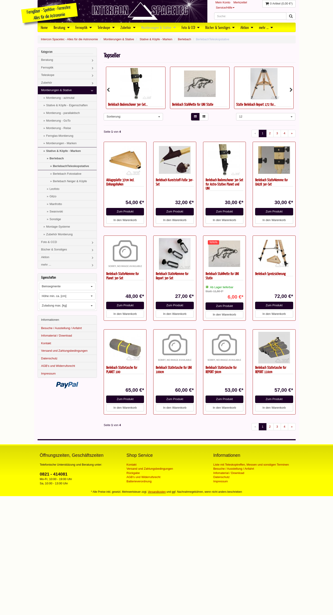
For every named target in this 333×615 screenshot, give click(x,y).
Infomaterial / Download (56, 335)
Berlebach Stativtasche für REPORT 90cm (221, 369)
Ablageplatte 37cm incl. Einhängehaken (120, 181)
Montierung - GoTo (58, 120)
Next (291, 90)
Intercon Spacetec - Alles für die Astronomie (69, 39)
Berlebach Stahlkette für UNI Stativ (192, 104)
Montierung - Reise (58, 128)
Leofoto (54, 189)
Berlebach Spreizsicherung (270, 273)
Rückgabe (133, 473)
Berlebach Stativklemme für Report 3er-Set (172, 275)
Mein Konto (223, 2)
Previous (108, 90)
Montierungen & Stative (158, 27)
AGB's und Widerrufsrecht (58, 366)
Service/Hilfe (225, 7)
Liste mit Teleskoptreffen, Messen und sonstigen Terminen (251, 464)
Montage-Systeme (58, 226)
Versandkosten (157, 491)
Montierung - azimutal (60, 97)
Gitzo (53, 196)
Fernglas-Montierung (59, 135)
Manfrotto (56, 204)
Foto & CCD (190, 27)
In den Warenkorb (125, 220)
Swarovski (56, 211)
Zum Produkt (125, 211)
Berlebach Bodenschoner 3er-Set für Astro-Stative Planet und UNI (224, 184)
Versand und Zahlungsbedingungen (64, 350)
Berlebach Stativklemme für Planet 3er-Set (122, 275)
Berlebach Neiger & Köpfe (70, 181)
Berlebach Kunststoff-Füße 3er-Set (174, 181)
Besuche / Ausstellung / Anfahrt (61, 328)
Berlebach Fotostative (67, 173)
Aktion (246, 27)
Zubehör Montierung (59, 234)
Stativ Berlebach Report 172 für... (256, 104)
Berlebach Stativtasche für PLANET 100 (121, 369)
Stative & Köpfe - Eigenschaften (67, 105)
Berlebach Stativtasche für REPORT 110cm (270, 369)
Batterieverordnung (139, 481)
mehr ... (266, 27)
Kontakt (46, 343)
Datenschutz (49, 358)
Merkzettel (240, 2)
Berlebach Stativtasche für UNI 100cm (174, 369)
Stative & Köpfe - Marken (156, 39)
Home (44, 27)
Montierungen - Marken (61, 143)
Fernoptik (83, 27)
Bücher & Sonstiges (220, 27)
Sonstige (55, 219)
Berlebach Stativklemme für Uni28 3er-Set (271, 181)
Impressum (48, 373)
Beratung (61, 27)
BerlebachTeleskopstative (71, 166)
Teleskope (106, 27)
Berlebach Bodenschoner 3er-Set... (128, 104)
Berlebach (184, 39)
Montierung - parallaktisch (63, 113)
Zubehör (127, 27)
